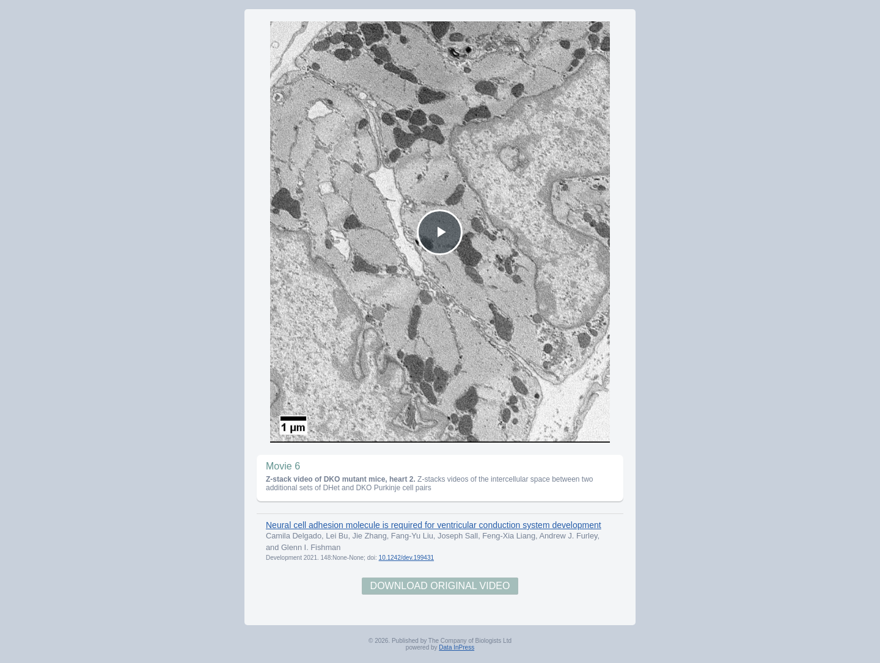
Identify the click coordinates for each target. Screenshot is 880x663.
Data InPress (456, 647)
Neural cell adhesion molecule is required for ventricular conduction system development (433, 525)
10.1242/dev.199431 (406, 557)
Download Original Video (440, 586)
